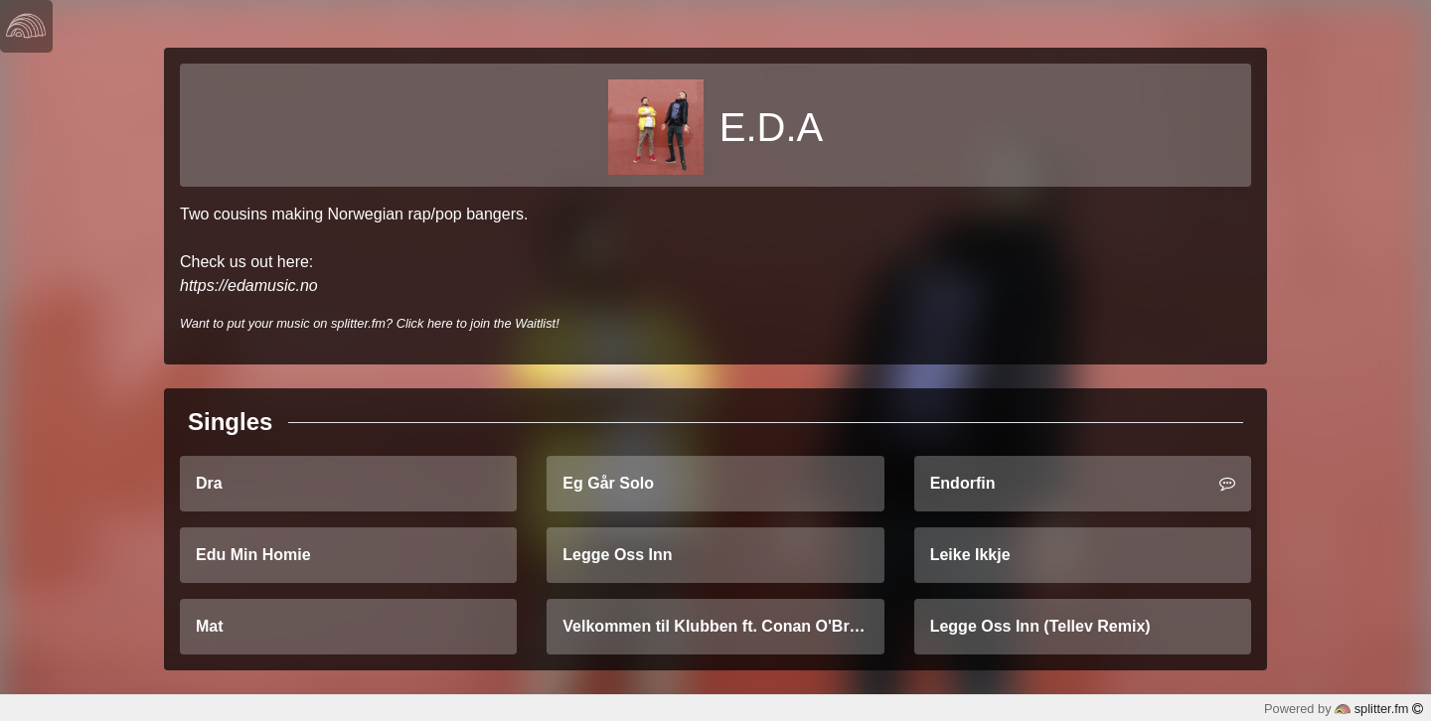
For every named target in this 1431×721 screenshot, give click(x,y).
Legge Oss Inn (617, 554)
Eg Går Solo (608, 483)
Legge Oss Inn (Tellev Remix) (1040, 626)
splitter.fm (1379, 708)
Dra (209, 483)
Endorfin (1082, 484)
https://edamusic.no (249, 285)
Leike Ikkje (970, 554)
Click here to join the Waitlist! (478, 323)
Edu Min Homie (253, 554)
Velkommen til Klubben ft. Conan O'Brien (717, 626)
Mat (210, 626)
